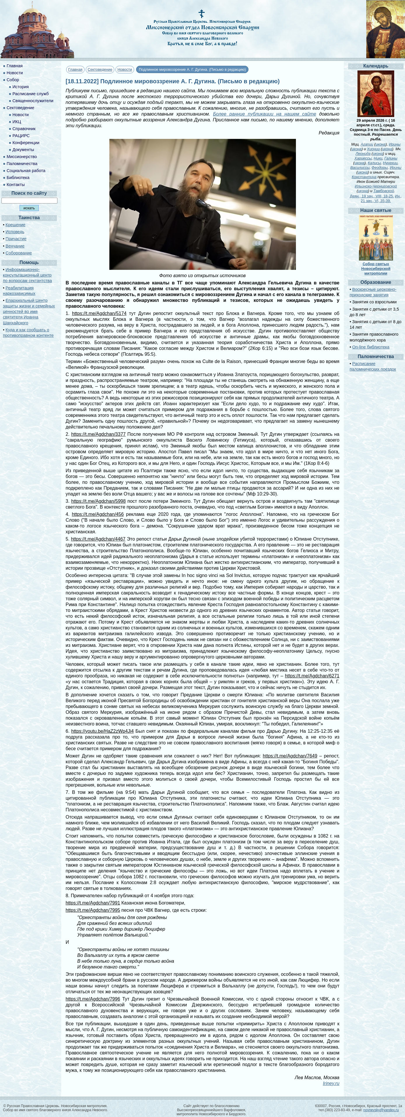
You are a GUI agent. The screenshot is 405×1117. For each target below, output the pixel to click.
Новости (125, 69)
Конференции (26, 142)
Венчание (15, 246)
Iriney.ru (331, 1083)
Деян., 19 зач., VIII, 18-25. (372, 196)
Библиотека (18, 177)
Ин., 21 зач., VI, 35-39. (381, 198)
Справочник (24, 128)
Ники (378, 158)
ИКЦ (17, 121)
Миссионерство (22, 156)
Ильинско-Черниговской (376, 186)
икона (380, 144)
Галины (390, 158)
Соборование (19, 253)
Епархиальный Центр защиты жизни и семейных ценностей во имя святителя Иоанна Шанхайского (29, 311)
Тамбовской (383, 191)
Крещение (15, 224)
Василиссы (360, 167)
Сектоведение (100, 69)
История (21, 86)
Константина (364, 177)
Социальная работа (26, 170)
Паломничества (22, 163)
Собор (13, 79)
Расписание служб (31, 93)
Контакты (16, 184)
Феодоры (379, 167)
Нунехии (390, 163)
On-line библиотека (370, 347)
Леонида (362, 153)
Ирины (395, 144)
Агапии (367, 144)
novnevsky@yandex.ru (381, 1110)
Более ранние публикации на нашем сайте (264, 113)
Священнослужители (33, 100)
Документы (23, 149)
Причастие (16, 238)
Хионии (373, 149)
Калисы (374, 163)
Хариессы (362, 158)
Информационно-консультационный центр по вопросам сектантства (27, 275)
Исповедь (15, 231)
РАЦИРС (21, 135)
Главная (75, 69)
